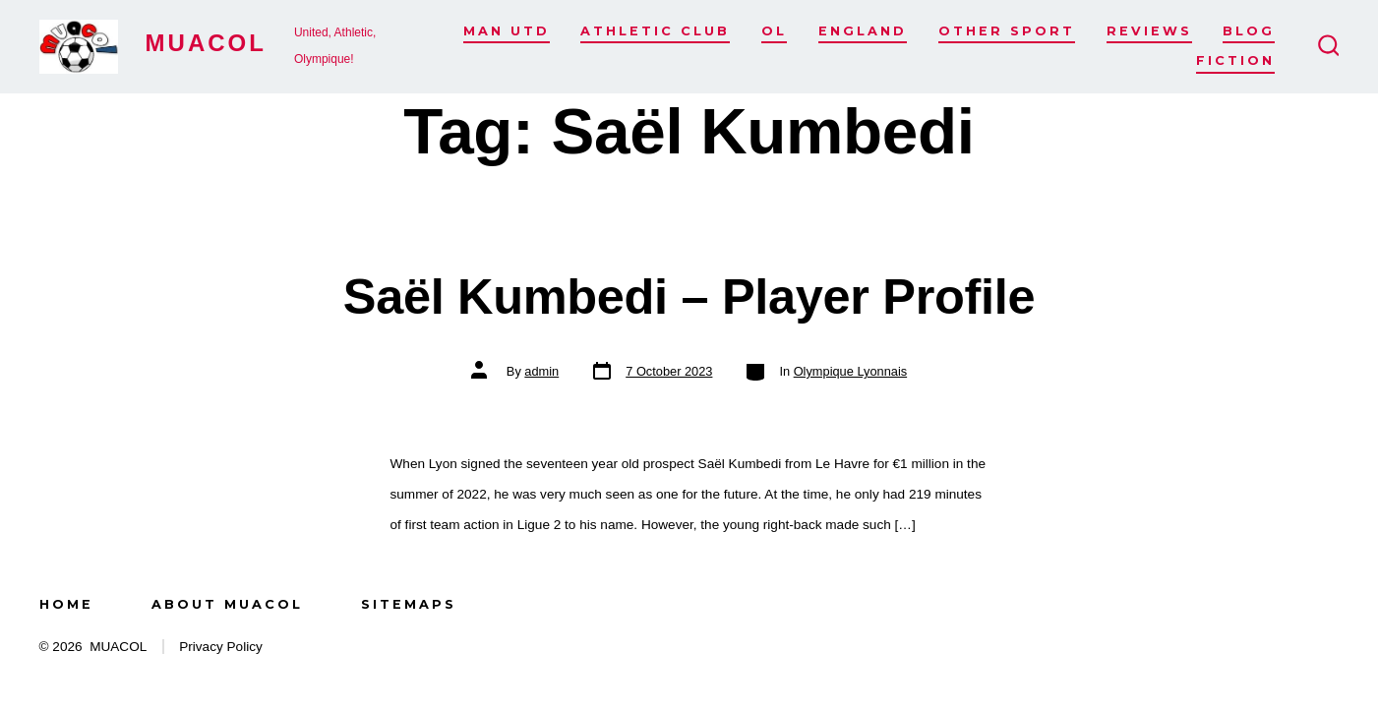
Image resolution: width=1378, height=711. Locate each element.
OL (774, 31)
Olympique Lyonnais (850, 371)
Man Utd (506, 31)
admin (541, 371)
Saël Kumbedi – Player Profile (689, 296)
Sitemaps (408, 604)
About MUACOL (227, 604)
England (862, 31)
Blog (1249, 31)
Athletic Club (655, 31)
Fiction (1235, 60)
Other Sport (1006, 31)
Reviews (1149, 31)
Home (66, 604)
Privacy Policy (221, 646)
